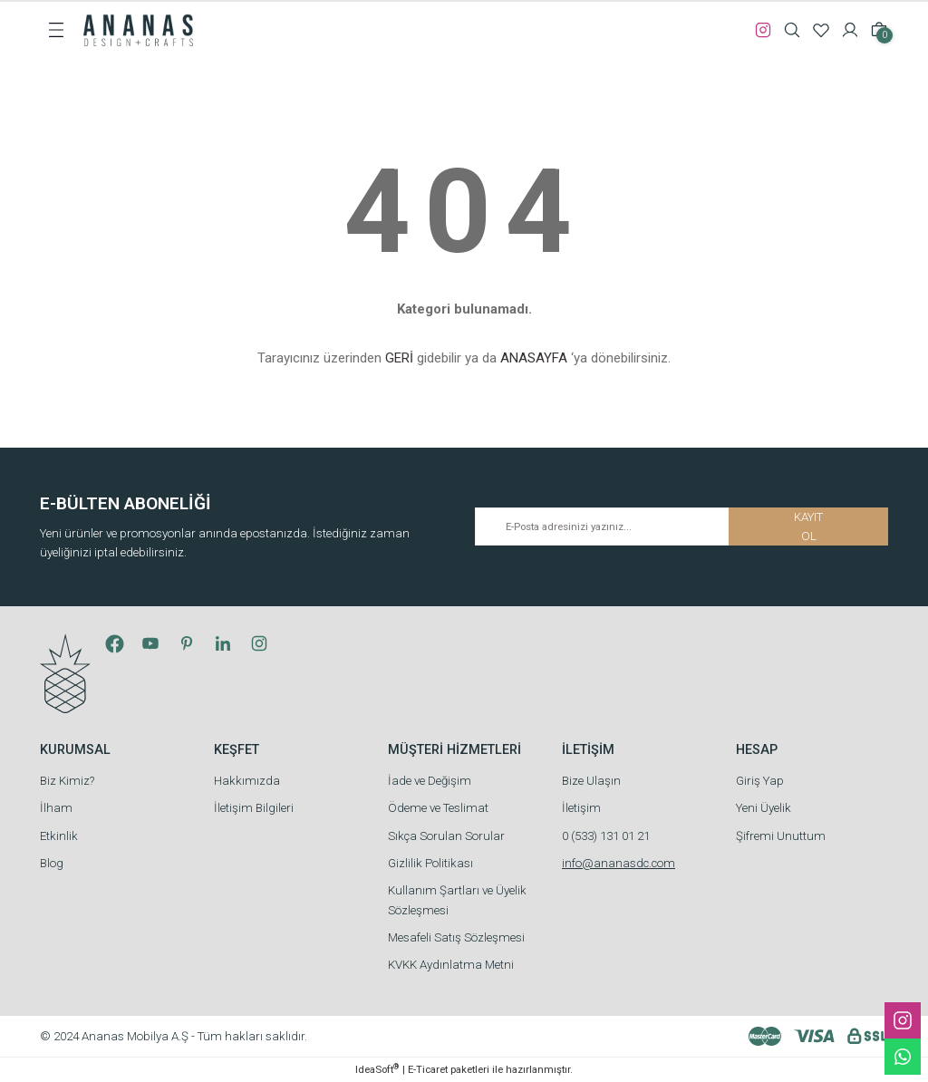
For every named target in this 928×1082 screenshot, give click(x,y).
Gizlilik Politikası (430, 863)
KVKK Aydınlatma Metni (451, 964)
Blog (51, 863)
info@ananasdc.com (618, 863)
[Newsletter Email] (681, 526)
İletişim (581, 808)
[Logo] (138, 29)
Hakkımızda (247, 780)
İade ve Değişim (429, 780)
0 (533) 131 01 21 (606, 836)
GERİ (399, 358)
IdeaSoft (377, 1069)
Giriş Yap (760, 780)
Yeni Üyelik (763, 808)
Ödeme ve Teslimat (438, 808)
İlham (56, 808)
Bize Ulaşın (591, 780)
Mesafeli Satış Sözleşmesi (456, 937)
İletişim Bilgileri (254, 808)
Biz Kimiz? (67, 780)
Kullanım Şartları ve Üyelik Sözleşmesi (457, 900)
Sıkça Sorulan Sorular (446, 836)
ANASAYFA (533, 358)
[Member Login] (850, 30)
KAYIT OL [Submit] (808, 526)
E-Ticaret (428, 1069)
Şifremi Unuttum (781, 836)
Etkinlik (59, 836)
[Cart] (879, 30)
